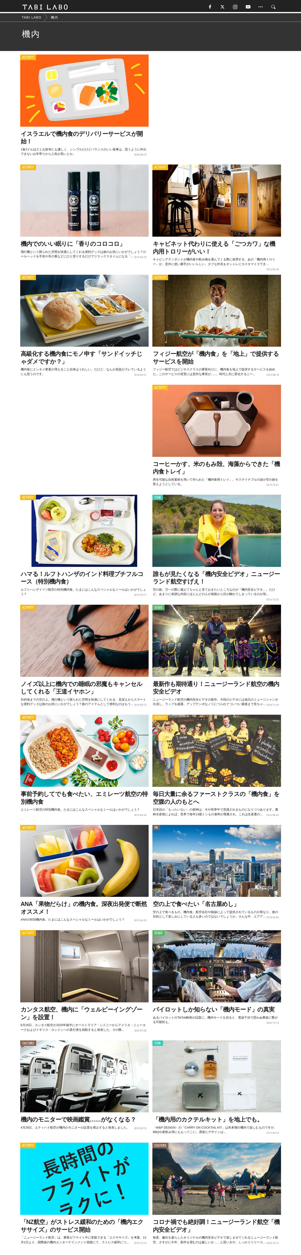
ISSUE (158, 609)
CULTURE (28, 1044)
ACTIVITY (28, 58)
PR (156, 829)
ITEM (157, 498)
